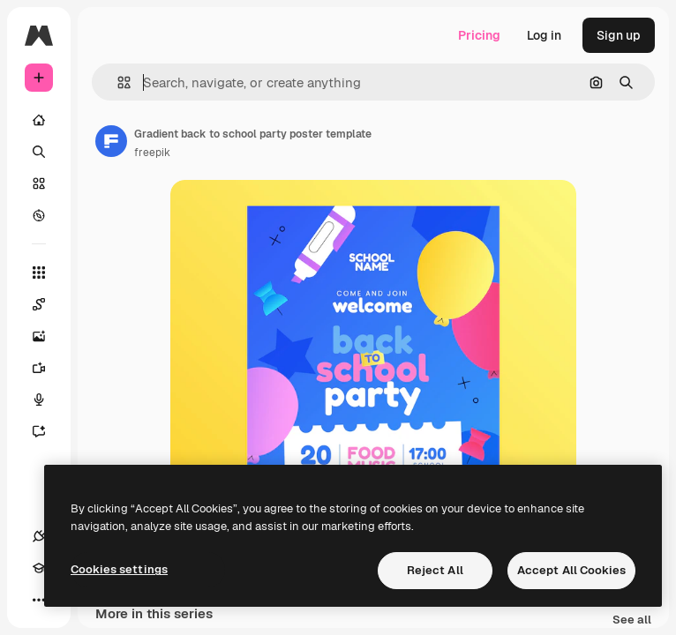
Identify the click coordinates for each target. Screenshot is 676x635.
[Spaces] (48, 304)
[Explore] (39, 215)
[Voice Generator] (48, 399)
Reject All (435, 570)
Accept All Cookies (571, 570)
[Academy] (39, 568)
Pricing (479, 35)
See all (631, 620)
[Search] (39, 152)
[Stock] (39, 183)
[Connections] (39, 536)
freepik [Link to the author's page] (152, 153)
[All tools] (39, 272)
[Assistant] (48, 431)
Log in (544, 35)
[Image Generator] (48, 336)
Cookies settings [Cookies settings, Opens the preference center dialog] (119, 569)
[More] (39, 600)
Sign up (619, 35)
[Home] (39, 120)
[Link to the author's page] (111, 141)
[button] (117, 82)
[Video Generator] (48, 368)
